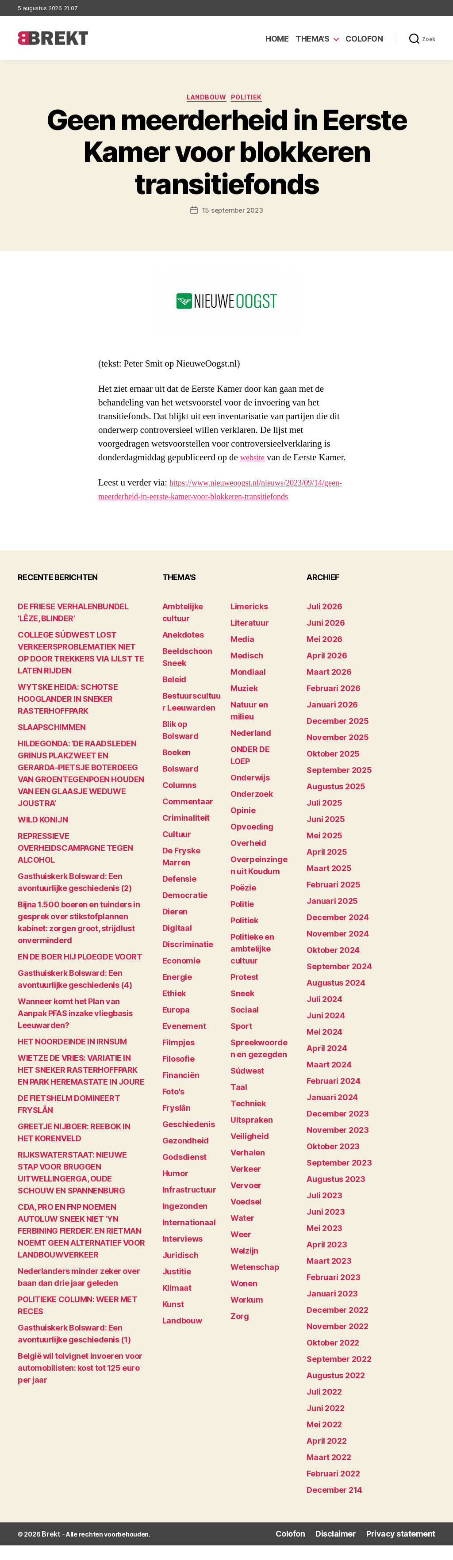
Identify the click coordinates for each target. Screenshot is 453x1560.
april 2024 (327, 1064)
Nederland (250, 748)
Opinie (242, 826)
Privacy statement (407, 1549)
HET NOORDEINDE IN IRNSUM (72, 1057)
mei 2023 (324, 1244)
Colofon (364, 38)
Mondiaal (248, 687)
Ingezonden (184, 1222)
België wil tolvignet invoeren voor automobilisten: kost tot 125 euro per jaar (80, 1383)
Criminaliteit (186, 833)
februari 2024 (334, 1096)
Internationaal (189, 1238)
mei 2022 (324, 1440)
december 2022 (338, 1326)
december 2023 (338, 1129)
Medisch (246, 671)
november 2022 (338, 1342)
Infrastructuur (189, 1205)
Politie (242, 920)
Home (276, 38)
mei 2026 (324, 655)
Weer (240, 1250)
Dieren (175, 927)
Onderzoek (251, 809)
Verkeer (245, 1184)
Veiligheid (249, 1152)
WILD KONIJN (43, 835)
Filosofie (178, 1074)
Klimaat (177, 1303)
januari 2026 (332, 720)
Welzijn (244, 1266)
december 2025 (338, 737)
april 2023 (327, 1260)
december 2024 (338, 933)
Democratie (184, 911)
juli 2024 (324, 1015)
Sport (241, 1042)
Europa (176, 1025)
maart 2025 (329, 884)
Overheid (248, 859)
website (254, 460)
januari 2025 (332, 916)
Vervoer (245, 1201)
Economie (181, 976)
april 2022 (326, 1456)
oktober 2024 (333, 966)
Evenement (184, 1042)
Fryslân (176, 1123)
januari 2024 (332, 1113)
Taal (238, 1103)
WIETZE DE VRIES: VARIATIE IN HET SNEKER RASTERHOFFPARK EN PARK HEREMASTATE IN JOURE (81, 1085)
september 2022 (339, 1375)
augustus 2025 (336, 802)
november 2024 (338, 949)
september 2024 (339, 982)
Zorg (239, 1332)
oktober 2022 (333, 1358)
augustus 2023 (336, 1195)
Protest (244, 993)
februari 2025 (334, 900)
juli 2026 (324, 622)
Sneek (242, 1009)
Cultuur (176, 850)
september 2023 (339, 1178)
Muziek (243, 704)
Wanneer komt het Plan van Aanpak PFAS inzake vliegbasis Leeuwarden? (75, 1029)
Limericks (249, 622)
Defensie (179, 894)
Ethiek (174, 1009)
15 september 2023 (232, 212)
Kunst (173, 1320)
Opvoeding (251, 842)
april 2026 (327, 671)
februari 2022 (333, 1489)
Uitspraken (251, 1135)
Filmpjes (178, 1058)
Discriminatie (188, 960)
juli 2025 (324, 818)
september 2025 (339, 786)
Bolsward (180, 784)
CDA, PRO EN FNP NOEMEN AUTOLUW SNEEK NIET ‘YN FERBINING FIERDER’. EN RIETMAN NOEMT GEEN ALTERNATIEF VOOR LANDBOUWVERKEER (81, 1246)
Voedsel (245, 1217)
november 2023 (338, 1146)
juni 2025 (326, 835)
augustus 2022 (336, 1391)
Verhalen (247, 1168)
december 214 (334, 1505)
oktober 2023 (333, 1162)
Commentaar (187, 817)
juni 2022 (326, 1424)
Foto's (173, 1107)
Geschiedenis (188, 1140)
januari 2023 (332, 1309)
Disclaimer (351, 1549)
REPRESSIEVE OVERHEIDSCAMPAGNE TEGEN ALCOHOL (75, 863)
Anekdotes (183, 650)
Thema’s (313, 38)
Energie (177, 993)
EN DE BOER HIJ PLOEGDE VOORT (80, 972)
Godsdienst (184, 1173)
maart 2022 (329, 1473)
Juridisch (180, 1271)
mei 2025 (324, 851)
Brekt (50, 1549)
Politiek (252, 99)
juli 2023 (324, 1211)
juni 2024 (326, 1031)
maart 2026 (329, 687)
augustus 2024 (336, 998)
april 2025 (327, 867)
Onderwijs (250, 793)
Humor (175, 1189)
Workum (246, 1315)
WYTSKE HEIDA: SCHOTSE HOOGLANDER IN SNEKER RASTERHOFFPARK (68, 714)
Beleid (174, 695)
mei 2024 (324, 1047)
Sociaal (244, 1025)
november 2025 (338, 753)
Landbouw (205, 99)
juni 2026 (326, 638)
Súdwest (247, 1086)
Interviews (182, 1254)
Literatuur (249, 638)
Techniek (248, 1119)
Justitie (176, 1287)
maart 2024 (329, 1080)
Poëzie (243, 903)
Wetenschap (254, 1283)
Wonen (243, 1299)
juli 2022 (324, 1407)
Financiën (181, 1091)
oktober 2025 (333, 769)
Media (242, 655)
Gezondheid (185, 1156)
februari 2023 (334, 1293)
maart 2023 (329, 1276)
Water (242, 1234)
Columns (179, 801)
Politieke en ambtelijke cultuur (252, 964)
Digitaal (177, 943)
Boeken (176, 768)
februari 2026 (334, 704)
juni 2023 (326, 1227)
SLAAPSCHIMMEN (51, 743)
